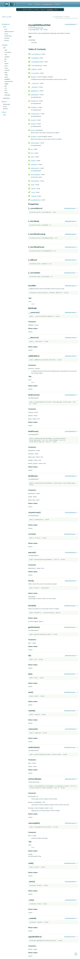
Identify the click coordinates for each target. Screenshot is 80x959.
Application (6, 98)
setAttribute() (35, 168)
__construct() (35, 83)
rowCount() (34, 164)
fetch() (33, 130)
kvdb (5, 72)
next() (32, 157)
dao (5, 59)
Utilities (6, 38)
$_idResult (34, 69)
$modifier (33, 77)
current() (33, 120)
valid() (33, 184)
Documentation (47, 4)
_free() (33, 192)
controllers (7, 52)
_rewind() (33, 196)
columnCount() (35, 113)
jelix (4, 47)
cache (6, 74)
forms (6, 68)
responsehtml (8, 81)
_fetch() (33, 188)
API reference (50, 9)
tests (6, 66)
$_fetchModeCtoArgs (37, 61)
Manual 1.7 (37, 9)
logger (6, 83)
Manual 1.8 (30, 9)
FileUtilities (8, 36)
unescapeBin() (35, 181)
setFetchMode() (35, 174)
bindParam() (34, 101)
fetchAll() (34, 136)
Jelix (4, 27)
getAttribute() (35, 143)
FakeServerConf (9, 31)
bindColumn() (35, 94)
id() (32, 149)
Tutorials (25, 9)
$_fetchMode (34, 58)
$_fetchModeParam (36, 65)
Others (55, 9)
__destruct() (34, 87)
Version (6, 40)
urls (5, 88)
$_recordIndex (35, 73)
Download (37, 4)
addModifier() (35, 91)
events (6, 63)
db (5, 61)
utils (5, 90)
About (30, 4)
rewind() (33, 160)
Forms (6, 34)
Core (5, 29)
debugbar (7, 79)
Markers (5, 108)
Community (57, 4)
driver (46, 29)
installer (7, 70)
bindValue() (34, 107)
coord (6, 77)
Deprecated (6, 104)
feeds (6, 92)
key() (32, 153)
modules (7, 57)
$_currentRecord (36, 54)
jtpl (5, 86)
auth (5, 50)
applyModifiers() (36, 200)
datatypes (7, 95)
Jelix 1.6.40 (6, 17)
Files (4, 115)
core (5, 54)
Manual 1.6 (43, 9)
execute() (33, 124)
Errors (5, 106)
